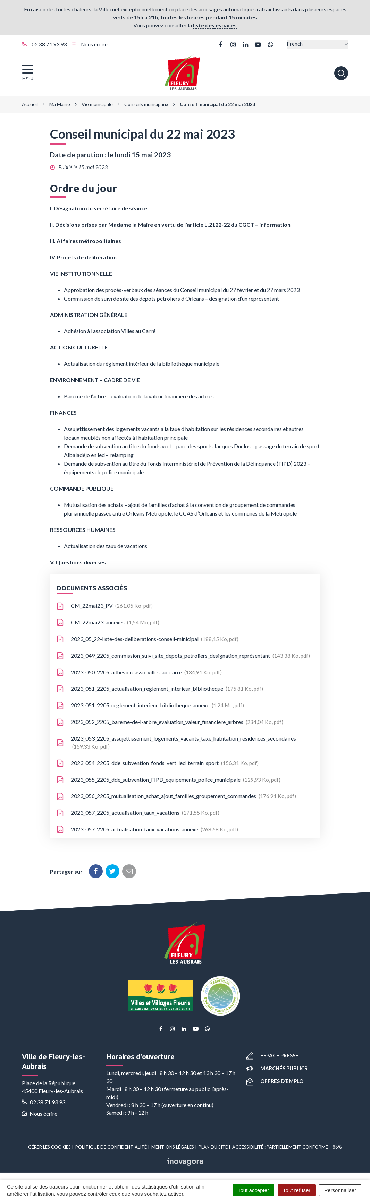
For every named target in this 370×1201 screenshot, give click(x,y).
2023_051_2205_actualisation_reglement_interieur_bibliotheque (160, 688)
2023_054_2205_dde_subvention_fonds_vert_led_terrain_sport (158, 763)
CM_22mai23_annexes (108, 622)
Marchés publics (276, 1068)
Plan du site (213, 1147)
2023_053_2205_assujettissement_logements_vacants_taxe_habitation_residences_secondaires (176, 742)
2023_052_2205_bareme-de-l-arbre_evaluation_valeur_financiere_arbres (170, 721)
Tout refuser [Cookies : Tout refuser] (296, 1190)
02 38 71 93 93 (43, 1102)
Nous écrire (39, 1113)
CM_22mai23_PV (105, 605)
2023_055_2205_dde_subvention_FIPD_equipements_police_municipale (168, 779)
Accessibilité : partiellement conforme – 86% (287, 1147)
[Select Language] (317, 44)
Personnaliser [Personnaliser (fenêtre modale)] (340, 1190)
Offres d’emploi (275, 1081)
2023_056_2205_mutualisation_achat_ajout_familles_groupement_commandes (176, 796)
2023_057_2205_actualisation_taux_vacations (138, 812)
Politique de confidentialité (111, 1147)
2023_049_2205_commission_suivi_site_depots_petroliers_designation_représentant (183, 655)
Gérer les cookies (49, 1147)
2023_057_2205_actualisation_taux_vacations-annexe (147, 829)
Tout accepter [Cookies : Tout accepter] (253, 1190)
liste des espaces (215, 25)
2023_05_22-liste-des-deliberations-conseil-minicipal (147, 639)
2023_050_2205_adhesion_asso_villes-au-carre (139, 672)
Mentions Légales (172, 1147)
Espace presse (272, 1055)
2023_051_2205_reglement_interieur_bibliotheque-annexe (150, 705)
